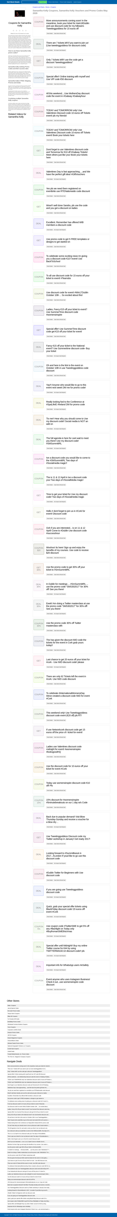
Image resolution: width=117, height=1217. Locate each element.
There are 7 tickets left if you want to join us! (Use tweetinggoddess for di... (27, 1068)
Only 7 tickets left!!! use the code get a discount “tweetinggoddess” (25, 1071)
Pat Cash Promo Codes (14, 1011)
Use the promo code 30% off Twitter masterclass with (21, 1155)
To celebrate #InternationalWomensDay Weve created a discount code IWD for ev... (29, 1166)
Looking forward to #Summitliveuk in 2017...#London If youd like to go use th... (28, 1190)
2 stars (16, 30)
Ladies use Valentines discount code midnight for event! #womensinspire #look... (28, 1174)
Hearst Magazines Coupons (15, 1038)
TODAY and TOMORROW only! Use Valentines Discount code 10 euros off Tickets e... (30, 1079)
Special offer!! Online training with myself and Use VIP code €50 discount (26, 1074)
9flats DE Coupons (12, 1016)
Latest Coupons (77, 2)
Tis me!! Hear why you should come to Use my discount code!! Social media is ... (28, 1125)
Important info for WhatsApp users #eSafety (19, 1206)
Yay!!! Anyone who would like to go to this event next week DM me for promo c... (28, 1120)
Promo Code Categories (66, 2)
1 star (13, 30)
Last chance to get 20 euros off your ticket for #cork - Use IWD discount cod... (28, 1160)
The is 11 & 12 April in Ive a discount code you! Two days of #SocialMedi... (27, 1133)
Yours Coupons (12, 1027)
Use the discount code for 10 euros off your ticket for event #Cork (24, 1176)
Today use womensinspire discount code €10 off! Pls (21, 1179)
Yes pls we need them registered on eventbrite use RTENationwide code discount (29, 1090)
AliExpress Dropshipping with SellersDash (48, 1215)
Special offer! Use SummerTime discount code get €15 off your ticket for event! (28, 1112)
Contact (24, 1215)
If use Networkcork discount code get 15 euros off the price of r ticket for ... (27, 1171)
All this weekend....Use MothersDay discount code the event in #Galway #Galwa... (29, 1076)
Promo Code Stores (53, 2)
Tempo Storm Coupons (14, 1013)
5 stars (26, 30)
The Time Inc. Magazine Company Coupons (19, 1056)
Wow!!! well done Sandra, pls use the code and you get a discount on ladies (27, 1093)
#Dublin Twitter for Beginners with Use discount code (21, 1193)
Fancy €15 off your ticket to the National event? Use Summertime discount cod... (28, 1114)
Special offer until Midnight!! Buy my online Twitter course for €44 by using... (27, 1203)
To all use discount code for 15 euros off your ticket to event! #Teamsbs (26, 1104)
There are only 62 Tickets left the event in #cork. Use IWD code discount (26, 1163)
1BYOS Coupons (12, 1035)
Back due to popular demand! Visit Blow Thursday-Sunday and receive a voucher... (29, 1184)
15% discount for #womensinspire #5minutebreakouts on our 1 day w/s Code (27, 1182)
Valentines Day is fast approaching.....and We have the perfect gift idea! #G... (28, 1087)
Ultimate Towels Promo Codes (15, 1043)
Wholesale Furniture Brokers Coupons (17, 1024)
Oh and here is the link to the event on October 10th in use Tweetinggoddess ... (28, 1117)
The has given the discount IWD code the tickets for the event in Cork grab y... (28, 1158)
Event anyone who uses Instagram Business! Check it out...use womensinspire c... (29, 1209)
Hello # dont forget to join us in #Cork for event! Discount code (24, 1139)
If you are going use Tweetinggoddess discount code (21, 1195)
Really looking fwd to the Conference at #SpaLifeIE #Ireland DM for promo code (28, 1122)
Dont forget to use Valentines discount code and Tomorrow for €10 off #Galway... (28, 1085)
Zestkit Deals (11, 1051)
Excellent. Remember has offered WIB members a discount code (24, 1095)
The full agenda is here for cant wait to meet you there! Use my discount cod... (28, 1128)
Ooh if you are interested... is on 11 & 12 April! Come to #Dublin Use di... (26, 1141)
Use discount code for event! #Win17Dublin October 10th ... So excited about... (28, 1106)
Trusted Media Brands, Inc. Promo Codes (18, 1054)
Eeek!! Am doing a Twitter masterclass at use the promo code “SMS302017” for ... (29, 1152)
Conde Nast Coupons (13, 1048)
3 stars (19, 30)
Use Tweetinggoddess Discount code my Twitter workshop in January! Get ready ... (29, 1187)
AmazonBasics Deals (13, 1040)
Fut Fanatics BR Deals (13, 1019)
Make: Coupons (12, 1005)
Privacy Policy (30, 1215)
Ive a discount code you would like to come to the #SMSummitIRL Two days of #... (29, 1130)
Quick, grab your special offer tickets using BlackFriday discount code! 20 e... (27, 1198)
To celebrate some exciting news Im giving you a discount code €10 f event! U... (28, 1101)
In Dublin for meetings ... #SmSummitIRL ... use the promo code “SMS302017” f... (29, 1149)
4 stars (22, 30)
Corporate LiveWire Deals (14, 1029)
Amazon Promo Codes (13, 1032)
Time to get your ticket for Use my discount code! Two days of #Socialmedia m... (28, 1136)
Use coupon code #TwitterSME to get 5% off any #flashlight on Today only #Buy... (29, 1201)
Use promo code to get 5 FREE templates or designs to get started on (26, 1098)
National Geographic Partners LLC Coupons (19, 1046)
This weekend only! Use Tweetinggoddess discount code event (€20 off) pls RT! (28, 1168)
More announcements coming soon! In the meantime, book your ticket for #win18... (29, 1066)
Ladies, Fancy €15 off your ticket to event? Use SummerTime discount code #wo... (29, 1109)
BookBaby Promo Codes (14, 1021)
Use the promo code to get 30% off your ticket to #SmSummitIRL (24, 1147)
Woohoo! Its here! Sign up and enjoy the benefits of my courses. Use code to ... (28, 1144)
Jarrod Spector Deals (13, 1008)
